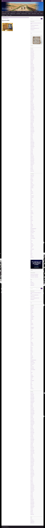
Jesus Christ (36, 11)
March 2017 (32, 139)
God (23, 11)
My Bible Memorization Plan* (29, 11)
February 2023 (32, 86)
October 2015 (32, 161)
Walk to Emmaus (34, 13)
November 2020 (32, 450)
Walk (31, 383)
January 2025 (32, 409)
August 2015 (32, 164)
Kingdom (32, 342)
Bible (8, 13)
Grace (40, 11)
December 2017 (32, 130)
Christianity (32, 312)
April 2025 (32, 63)
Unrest (31, 250)
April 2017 (32, 138)
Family (31, 190)
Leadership (32, 212)
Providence (32, 357)
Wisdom (31, 384)
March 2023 (32, 428)
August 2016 (32, 491)
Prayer (31, 354)
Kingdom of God (13, 13)
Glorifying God (32, 327)
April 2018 (32, 124)
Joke (31, 339)
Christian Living (4, 13)
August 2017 (32, 476)
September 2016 (32, 146)
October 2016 (32, 145)
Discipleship (32, 187)
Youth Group (32, 257)
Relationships (32, 361)
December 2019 (32, 116)
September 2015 (32, 506)
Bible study (32, 179)
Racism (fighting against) (33, 228)
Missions (32, 350)
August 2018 (32, 465)
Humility (31, 335)
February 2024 (32, 75)
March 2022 (32, 93)
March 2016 (32, 154)
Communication (32, 316)
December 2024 (32, 67)
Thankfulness (32, 376)
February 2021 (32, 104)
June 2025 (32, 60)
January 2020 (32, 115)
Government (32, 197)
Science (31, 365)
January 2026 (32, 52)
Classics (7, 15)
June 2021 (32, 100)
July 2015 (32, 165)
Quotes (31, 227)
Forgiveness (32, 324)
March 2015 (32, 169)
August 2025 (32, 59)
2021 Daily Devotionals (5, 18)
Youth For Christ (19, 11)
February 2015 (32, 514)
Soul (31, 242)
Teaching (32, 243)
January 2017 (32, 484)
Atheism (31, 309)
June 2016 (32, 150)
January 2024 (32, 420)
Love (31, 346)
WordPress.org (32, 285)
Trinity (31, 247)
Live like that (32, 213)
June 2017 (32, 135)
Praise (31, 353)
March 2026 (32, 49)
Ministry (31, 217)
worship (31, 387)
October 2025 (32, 56)
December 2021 (32, 439)
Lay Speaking (18, 13)
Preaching (32, 224)
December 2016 (32, 142)
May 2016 (32, 495)
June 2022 (32, 435)
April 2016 (32, 153)
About (10, 15)
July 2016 (32, 149)
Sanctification (32, 232)
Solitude (31, 372)
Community (32, 186)
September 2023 (32, 79)
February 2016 (32, 499)
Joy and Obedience (7, 11)
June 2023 (32, 82)
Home (3, 11)
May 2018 (32, 123)
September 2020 (32, 109)
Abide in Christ (32, 175)
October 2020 (32, 108)
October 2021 (32, 97)
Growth (31, 331)
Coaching (32, 183)
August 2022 (32, 90)
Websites (3, 15)
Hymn (31, 205)
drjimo (3, 21)
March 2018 (32, 469)
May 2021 (32, 101)
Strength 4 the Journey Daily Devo (34, 274)
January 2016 (32, 157)
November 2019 (32, 461)
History (31, 201)
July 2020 (32, 454)
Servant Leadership (33, 369)
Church (41, 13)
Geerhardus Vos (32, 29)
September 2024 (32, 413)
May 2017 (32, 480)
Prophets (29, 13)
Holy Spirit (32, 202)
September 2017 (32, 131)
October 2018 (32, 120)
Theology (32, 246)
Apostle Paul (32, 176)
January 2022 (32, 94)
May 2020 (32, 112)
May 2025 (32, 405)
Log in (31, 281)
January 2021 (32, 105)
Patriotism (32, 220)
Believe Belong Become (7, 8)
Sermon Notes (32, 368)
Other (38, 13)
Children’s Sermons (24, 13)
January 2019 (32, 119)
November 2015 (32, 160)
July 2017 (32, 134)
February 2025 (32, 64)
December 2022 (32, 89)
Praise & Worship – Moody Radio (34, 275)
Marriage (32, 216)
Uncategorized (32, 380)
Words (31, 254)
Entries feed (32, 282)
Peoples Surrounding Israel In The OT (35, 28)
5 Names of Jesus (33, 26)
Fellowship (32, 191)
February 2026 (32, 394)
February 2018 (32, 127)
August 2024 (32, 71)
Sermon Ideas (32, 235)
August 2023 (32, 424)
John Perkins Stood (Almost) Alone (34, 25)
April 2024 (32, 74)
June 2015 (32, 510)
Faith (31, 320)
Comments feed (32, 521)
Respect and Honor (33, 231)
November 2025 (32, 398)
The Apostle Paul (13, 11)
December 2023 (32, 78)
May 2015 (32, 168)
